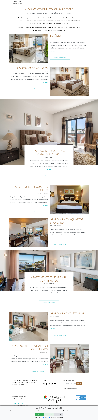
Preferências (52, 417)
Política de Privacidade (18, 384)
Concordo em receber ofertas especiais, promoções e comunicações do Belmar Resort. (74, 388)
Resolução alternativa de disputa (21, 382)
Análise (45, 417)
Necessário (38, 417)
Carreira (33, 382)
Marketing (60, 417)
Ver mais (52, 51)
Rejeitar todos (59, 414)
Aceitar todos (39, 414)
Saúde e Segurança (17, 380)
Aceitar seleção (49, 414)
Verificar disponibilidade (60, 57)
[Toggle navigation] (87, 2)
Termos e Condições (29, 380)
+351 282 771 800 (19, 404)
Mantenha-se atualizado (69, 380)
